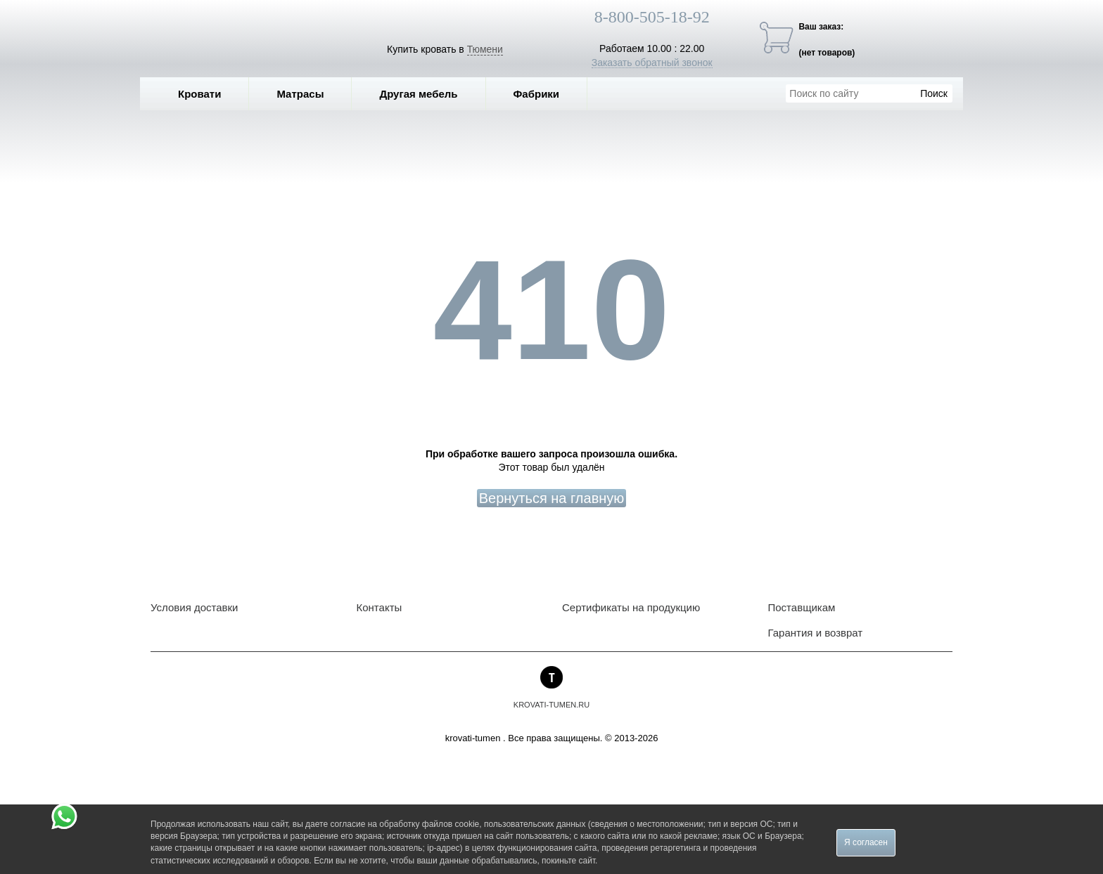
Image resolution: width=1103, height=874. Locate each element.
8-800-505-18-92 (652, 17)
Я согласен (866, 842)
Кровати (209, 94)
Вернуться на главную (552, 498)
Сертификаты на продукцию (631, 607)
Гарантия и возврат (815, 633)
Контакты (379, 607)
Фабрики (547, 94)
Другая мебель (428, 94)
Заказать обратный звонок (652, 62)
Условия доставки (194, 607)
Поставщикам (802, 607)
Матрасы (300, 94)
